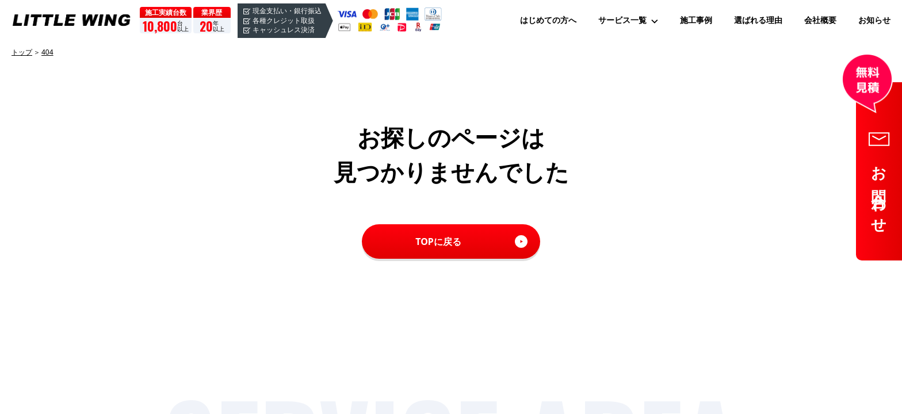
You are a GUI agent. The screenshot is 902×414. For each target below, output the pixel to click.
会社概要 (820, 20)
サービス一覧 (622, 20)
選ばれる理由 (758, 20)
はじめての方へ (548, 20)
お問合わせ (879, 193)
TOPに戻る (438, 241)
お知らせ (874, 20)
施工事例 (696, 20)
